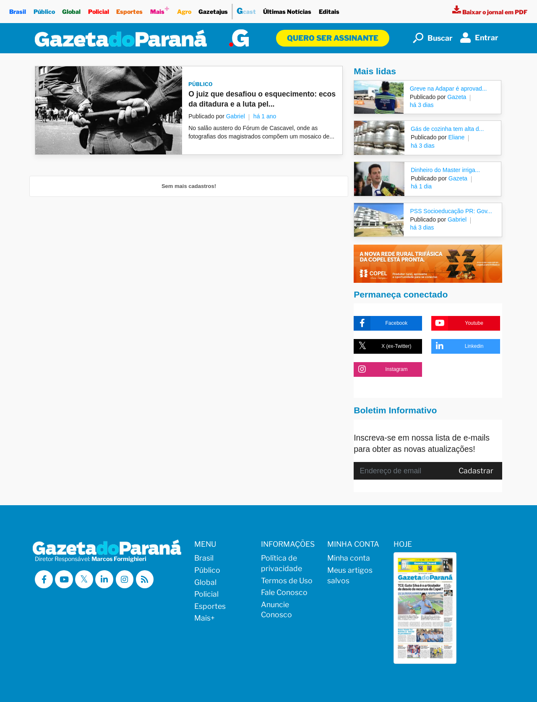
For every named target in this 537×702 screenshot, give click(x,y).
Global (71, 9)
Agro (184, 9)
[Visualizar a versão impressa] (490, 12)
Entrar (479, 37)
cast (246, 10)
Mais (159, 9)
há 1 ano (264, 116)
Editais (329, 9)
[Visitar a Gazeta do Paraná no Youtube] (64, 579)
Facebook (380, 323)
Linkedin (457, 346)
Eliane (456, 137)
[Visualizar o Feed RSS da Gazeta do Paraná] (145, 579)
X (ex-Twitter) (382, 346)
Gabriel (235, 116)
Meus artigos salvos (350, 575)
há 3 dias (422, 105)
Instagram (380, 369)
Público (44, 9)
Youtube (457, 323)
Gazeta (456, 97)
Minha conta (348, 557)
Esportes (130, 9)
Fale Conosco (284, 592)
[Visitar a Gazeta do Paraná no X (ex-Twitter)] (85, 579)
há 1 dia (421, 186)
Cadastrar (476, 470)
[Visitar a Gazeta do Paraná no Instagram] (125, 579)
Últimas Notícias (287, 9)
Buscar (433, 38)
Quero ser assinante (332, 38)
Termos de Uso (287, 580)
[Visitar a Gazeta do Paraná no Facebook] (44, 579)
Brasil (17, 9)
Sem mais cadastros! (189, 186)
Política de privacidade (281, 563)
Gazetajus (213, 9)
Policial (98, 9)
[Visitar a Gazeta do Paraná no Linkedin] (105, 579)
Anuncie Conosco (276, 609)
